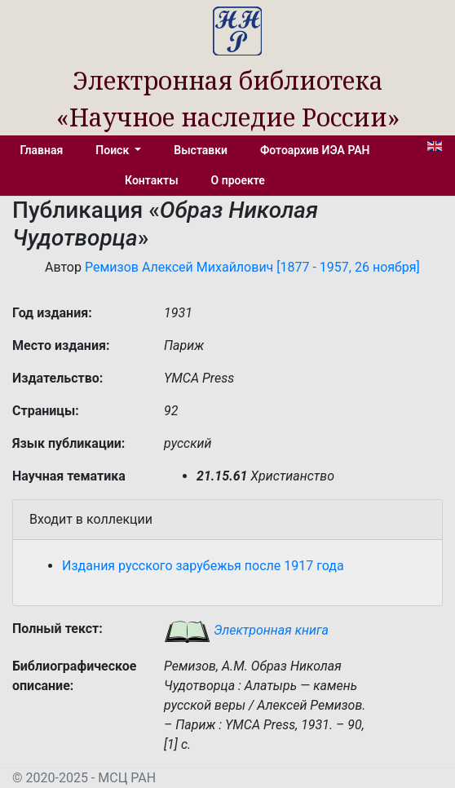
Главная (41, 150)
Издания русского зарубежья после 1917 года (203, 565)
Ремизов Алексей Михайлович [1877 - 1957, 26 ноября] (252, 267)
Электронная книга (246, 630)
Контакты (151, 180)
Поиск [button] (113, 150)
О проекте (238, 180)
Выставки (201, 150)
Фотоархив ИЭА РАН (315, 150)
